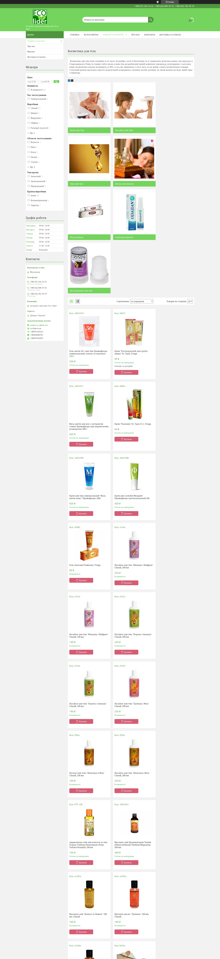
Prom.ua (123, 954)
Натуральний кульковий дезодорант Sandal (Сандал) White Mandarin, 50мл (129, 796)
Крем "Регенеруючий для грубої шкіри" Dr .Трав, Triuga (128, 298)
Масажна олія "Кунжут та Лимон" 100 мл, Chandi (131, 651)
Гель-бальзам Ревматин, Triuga (85, 439)
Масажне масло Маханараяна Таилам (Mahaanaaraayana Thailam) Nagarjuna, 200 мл (173, 724)
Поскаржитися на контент (111, 956)
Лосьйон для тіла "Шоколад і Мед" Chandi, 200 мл (129, 579)
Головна (74, 34)
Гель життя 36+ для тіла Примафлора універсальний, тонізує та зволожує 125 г (88, 300)
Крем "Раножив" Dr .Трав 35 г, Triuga (87, 370)
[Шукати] (151, 18)
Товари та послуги (113, 34)
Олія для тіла (162, 130)
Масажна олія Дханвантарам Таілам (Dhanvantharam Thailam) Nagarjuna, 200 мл (87, 652)
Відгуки (31, 51)
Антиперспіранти (165, 183)
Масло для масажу (79, 183)
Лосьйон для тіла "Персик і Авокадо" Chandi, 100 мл (131, 510)
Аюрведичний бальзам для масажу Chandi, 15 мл (130, 723)
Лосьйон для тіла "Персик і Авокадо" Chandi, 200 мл (88, 510)
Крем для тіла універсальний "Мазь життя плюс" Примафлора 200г (130, 371)
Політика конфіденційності (133, 956)
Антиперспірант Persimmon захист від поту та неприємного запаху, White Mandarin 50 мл (86, 796)
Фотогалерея (91, 34)
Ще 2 (32, 167)
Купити (83, 318)
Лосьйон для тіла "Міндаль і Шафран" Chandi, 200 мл (126, 441)
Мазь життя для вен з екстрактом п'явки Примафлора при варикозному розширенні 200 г (172, 300)
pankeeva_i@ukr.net (39, 325)
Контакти (149, 34)
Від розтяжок (119, 183)
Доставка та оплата (170, 34)
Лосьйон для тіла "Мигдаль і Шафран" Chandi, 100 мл (169, 441)
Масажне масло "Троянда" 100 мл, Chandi (172, 651)
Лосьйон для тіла (122, 130)
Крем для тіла (77, 130)
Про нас (135, 34)
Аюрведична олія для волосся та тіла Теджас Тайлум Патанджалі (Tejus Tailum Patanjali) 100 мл (172, 581)
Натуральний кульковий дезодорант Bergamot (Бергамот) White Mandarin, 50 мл (172, 796)
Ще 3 (32, 133)
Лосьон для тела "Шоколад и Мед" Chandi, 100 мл (87, 579)
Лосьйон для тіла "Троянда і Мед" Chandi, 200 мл (172, 510)
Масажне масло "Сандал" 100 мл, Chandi (86, 723)
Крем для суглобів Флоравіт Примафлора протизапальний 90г (172, 371)
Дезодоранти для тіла (81, 237)
